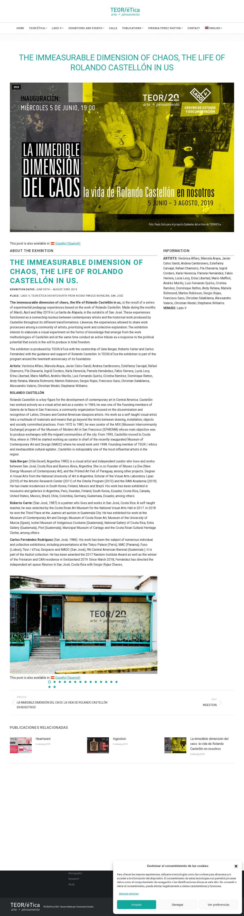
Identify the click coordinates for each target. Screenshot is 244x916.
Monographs (75, 873)
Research (73, 878)
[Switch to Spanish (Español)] (65, 243)
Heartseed (43, 739)
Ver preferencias (218, 904)
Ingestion (119, 739)
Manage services (128, 893)
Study (71, 884)
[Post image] (21, 745)
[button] (236, 866)
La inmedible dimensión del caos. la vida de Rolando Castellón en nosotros (209, 744)
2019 (16, 87)
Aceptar (136, 904)
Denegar (177, 904)
